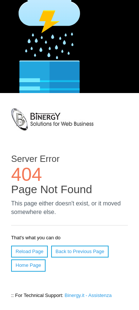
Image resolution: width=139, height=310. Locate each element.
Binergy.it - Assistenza (88, 295)
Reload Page (29, 251)
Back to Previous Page (80, 251)
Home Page (28, 265)
